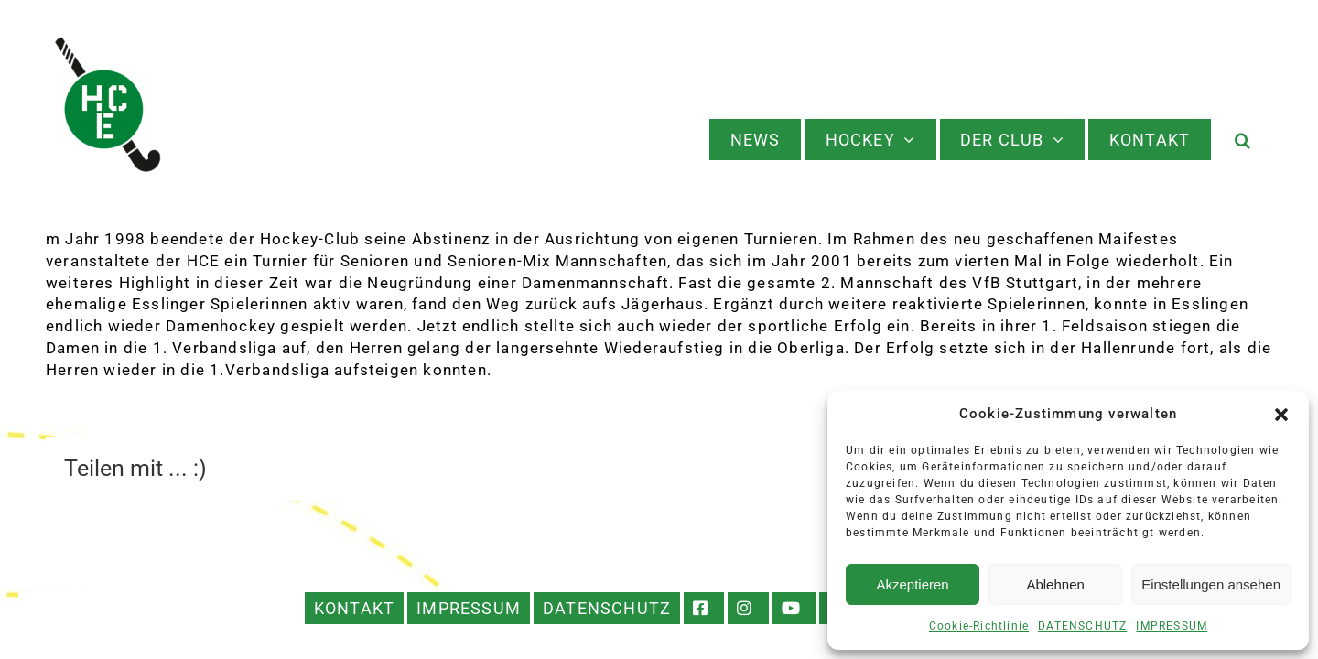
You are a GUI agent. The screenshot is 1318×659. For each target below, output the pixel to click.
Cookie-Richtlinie (979, 626)
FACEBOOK (704, 608)
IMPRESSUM (1171, 626)
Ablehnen (1055, 584)
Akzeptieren (912, 584)
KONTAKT (354, 608)
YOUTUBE (794, 608)
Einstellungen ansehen (1210, 584)
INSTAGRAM (748, 608)
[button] (1281, 414)
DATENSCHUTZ (1082, 626)
